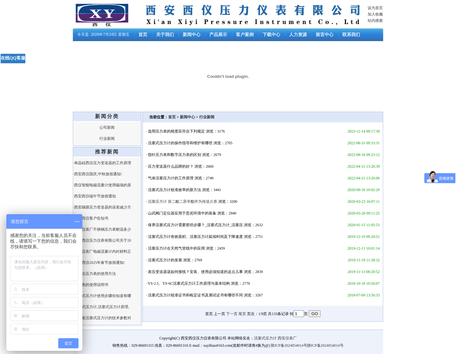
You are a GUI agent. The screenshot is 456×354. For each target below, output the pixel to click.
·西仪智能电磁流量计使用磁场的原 (102, 185)
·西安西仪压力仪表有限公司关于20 (102, 240)
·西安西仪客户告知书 (90, 218)
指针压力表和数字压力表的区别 (174, 154)
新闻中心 (191, 34)
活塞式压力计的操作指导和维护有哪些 (180, 143)
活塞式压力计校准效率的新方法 (174, 190)
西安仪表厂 (287, 338)
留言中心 (324, 34)
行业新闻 (107, 138)
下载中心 (271, 34)
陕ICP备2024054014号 (289, 345)
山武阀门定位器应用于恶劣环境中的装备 (182, 213)
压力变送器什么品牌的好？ (170, 166)
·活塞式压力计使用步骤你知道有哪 (102, 296)
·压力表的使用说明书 (90, 285)
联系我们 (351, 34)
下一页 (232, 314)
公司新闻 (107, 127)
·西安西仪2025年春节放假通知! (99, 262)
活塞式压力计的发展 (165, 260)
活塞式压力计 (265, 338)
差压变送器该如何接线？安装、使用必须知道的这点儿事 (195, 272)
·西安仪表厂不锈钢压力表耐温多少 (102, 229)
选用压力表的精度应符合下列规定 (176, 131)
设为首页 (375, 8)
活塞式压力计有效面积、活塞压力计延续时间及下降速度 (195, 236)
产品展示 (218, 34)
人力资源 (298, 34)
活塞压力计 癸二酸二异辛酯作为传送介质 (182, 201)
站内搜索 (375, 20)
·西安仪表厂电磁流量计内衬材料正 (102, 251)
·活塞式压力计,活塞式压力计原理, (101, 307)
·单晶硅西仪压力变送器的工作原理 (102, 163)
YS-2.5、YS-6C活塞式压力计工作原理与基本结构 (189, 283)
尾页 (242, 314)
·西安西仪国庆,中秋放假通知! (97, 174)
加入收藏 (375, 14)
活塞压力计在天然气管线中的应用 (176, 248)
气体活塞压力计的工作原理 (170, 178)
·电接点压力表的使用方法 (94, 273)
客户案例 (245, 34)
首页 (142, 34)
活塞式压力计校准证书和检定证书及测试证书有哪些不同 (195, 295)
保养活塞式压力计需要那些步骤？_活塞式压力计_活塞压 (195, 225)
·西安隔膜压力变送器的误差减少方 (102, 207)
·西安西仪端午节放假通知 (94, 196)
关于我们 (165, 34)
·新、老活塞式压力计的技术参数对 (102, 318)
